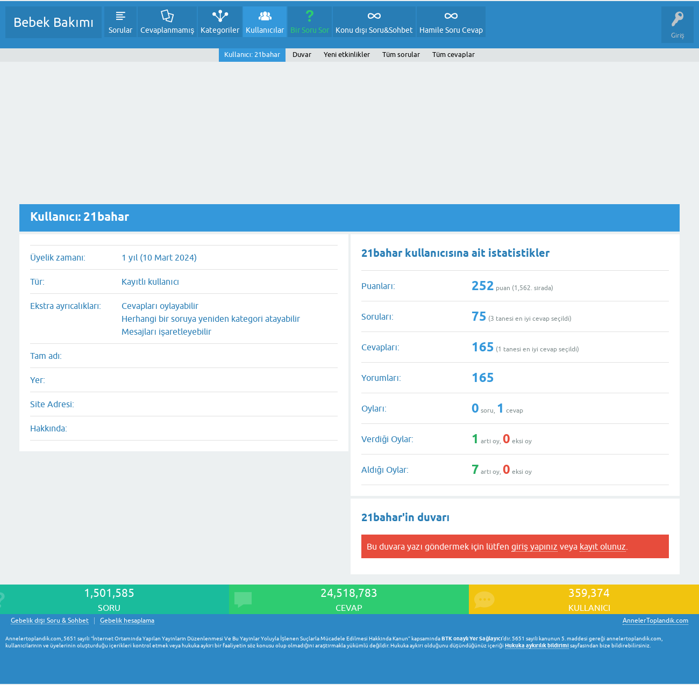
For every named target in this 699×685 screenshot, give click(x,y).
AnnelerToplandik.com (655, 620)
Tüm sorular (401, 55)
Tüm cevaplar (453, 55)
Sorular (120, 30)
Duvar (302, 55)
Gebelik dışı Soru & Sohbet (50, 620)
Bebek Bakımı (53, 22)
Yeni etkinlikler (347, 55)
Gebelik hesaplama (127, 620)
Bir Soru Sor (309, 30)
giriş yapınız (534, 546)
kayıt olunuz (603, 546)
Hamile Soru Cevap (451, 30)
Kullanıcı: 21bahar (252, 55)
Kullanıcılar (265, 30)
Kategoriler (220, 30)
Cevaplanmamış (167, 30)
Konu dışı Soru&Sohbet (374, 30)
